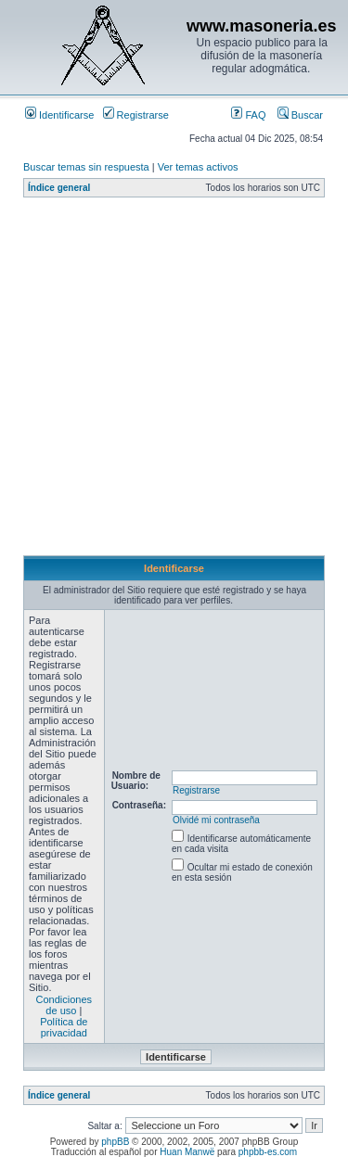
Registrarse (136, 115)
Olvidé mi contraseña (216, 820)
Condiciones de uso (64, 1005)
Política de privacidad (63, 1027)
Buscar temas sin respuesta (86, 166)
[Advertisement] (174, 381)
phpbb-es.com (267, 1152)
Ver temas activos (198, 166)
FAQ (248, 115)
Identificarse (59, 115)
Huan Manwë (187, 1152)
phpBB (115, 1142)
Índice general (59, 188)
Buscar (300, 115)
